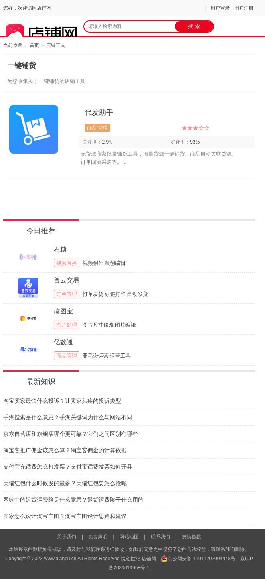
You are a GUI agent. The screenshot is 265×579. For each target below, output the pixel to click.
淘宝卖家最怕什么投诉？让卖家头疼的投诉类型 (62, 401)
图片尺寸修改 (98, 325)
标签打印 (115, 294)
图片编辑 (125, 325)
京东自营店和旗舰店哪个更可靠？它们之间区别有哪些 (70, 434)
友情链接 (191, 537)
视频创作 (93, 263)
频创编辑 (115, 263)
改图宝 (63, 311)
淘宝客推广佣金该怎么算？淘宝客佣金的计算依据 (65, 450)
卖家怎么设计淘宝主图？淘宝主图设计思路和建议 (65, 516)
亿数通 (63, 342)
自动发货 (137, 294)
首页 (34, 45)
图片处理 (66, 325)
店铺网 (149, 558)
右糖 (60, 249)
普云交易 (66, 280)
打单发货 (93, 294)
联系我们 (160, 537)
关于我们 (66, 537)
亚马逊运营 (96, 356)
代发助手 (99, 112)
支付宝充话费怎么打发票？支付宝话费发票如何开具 (67, 466)
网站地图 (129, 537)
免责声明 (97, 537)
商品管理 (97, 128)
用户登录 (220, 8)
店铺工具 (55, 45)
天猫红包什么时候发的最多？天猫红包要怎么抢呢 (65, 483)
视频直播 (66, 263)
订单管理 (66, 294)
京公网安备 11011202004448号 (198, 558)
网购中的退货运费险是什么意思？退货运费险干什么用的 (73, 499)
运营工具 (120, 356)
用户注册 (243, 8)
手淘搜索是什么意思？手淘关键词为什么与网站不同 (67, 417)
